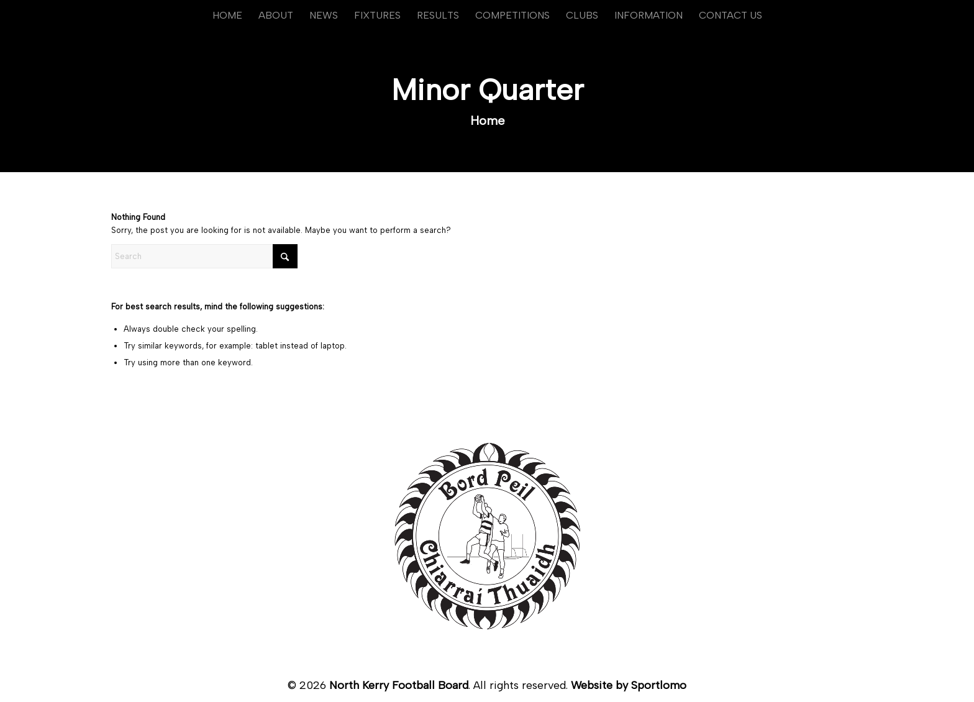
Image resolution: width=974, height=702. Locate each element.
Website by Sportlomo (628, 685)
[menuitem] (227, 15)
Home (487, 120)
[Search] (204, 256)
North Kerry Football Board (398, 685)
